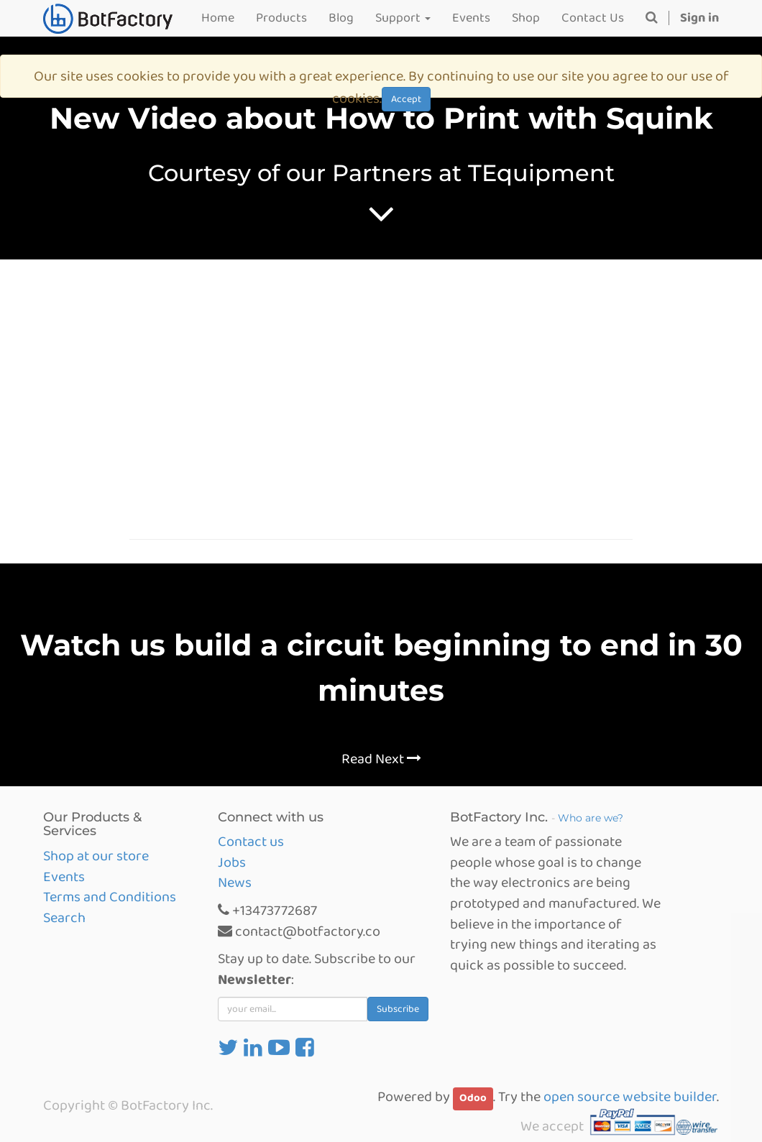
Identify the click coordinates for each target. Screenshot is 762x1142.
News (235, 882)
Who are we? (590, 818)
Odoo (473, 1098)
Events (64, 876)
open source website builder (630, 1096)
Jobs (232, 862)
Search (64, 917)
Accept (406, 99)
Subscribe (398, 1009)
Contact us (251, 841)
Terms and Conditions (109, 896)
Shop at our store (96, 855)
